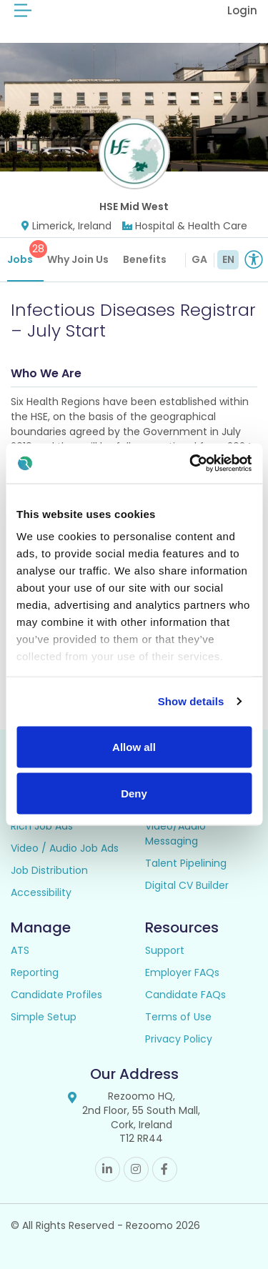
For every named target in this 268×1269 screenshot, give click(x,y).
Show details (191, 701)
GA (199, 259)
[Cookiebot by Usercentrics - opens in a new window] (191, 463)
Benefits (145, 259)
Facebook (164, 1169)
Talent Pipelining (186, 863)
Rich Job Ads (42, 826)
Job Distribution (49, 870)
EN (228, 259)
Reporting (35, 972)
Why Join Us (78, 259)
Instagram (136, 1169)
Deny (134, 793)
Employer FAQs (182, 972)
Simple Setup (43, 1017)
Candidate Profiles (56, 994)
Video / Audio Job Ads (65, 848)
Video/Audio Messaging (175, 833)
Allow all (134, 746)
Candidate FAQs (185, 994)
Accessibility (41, 892)
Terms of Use (178, 1017)
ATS (20, 950)
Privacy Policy (178, 1039)
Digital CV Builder (187, 885)
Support (164, 950)
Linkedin (107, 1169)
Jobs (25, 253)
